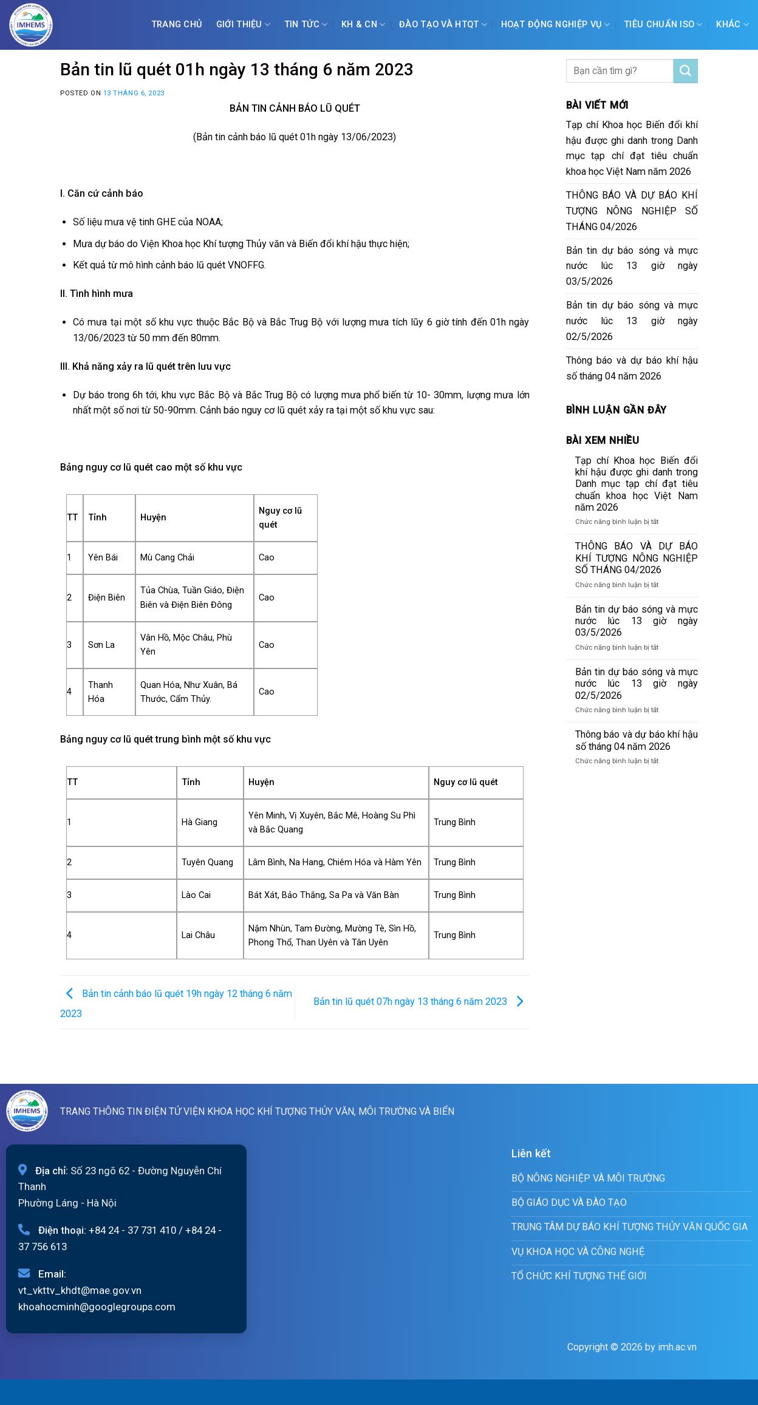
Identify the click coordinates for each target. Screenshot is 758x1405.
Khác (732, 24)
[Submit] (686, 71)
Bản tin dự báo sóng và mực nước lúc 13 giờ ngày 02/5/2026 (632, 320)
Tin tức (306, 24)
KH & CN (363, 24)
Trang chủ (177, 24)
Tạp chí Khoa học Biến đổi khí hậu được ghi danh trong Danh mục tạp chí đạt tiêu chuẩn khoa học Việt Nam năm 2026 (632, 148)
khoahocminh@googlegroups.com (97, 1307)
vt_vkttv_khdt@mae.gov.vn (80, 1290)
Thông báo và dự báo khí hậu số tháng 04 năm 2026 (632, 368)
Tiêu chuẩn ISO (663, 24)
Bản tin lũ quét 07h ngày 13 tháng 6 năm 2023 (421, 1001)
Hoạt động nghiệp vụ (555, 24)
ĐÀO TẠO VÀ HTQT (443, 24)
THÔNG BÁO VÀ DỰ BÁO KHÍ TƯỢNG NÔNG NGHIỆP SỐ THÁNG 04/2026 (632, 211)
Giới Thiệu (243, 24)
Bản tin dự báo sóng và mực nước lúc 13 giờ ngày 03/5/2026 (632, 266)
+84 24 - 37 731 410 (132, 1230)
